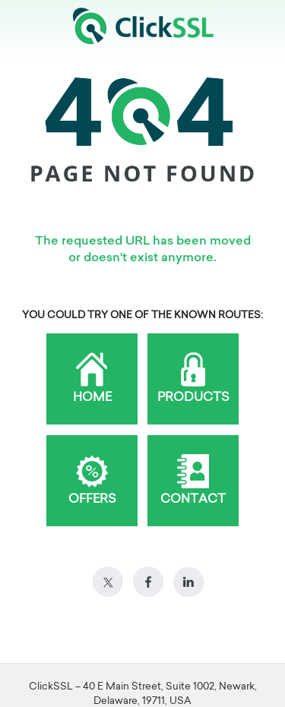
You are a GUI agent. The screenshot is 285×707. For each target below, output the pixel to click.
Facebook (148, 582)
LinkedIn (188, 582)
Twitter (108, 582)
